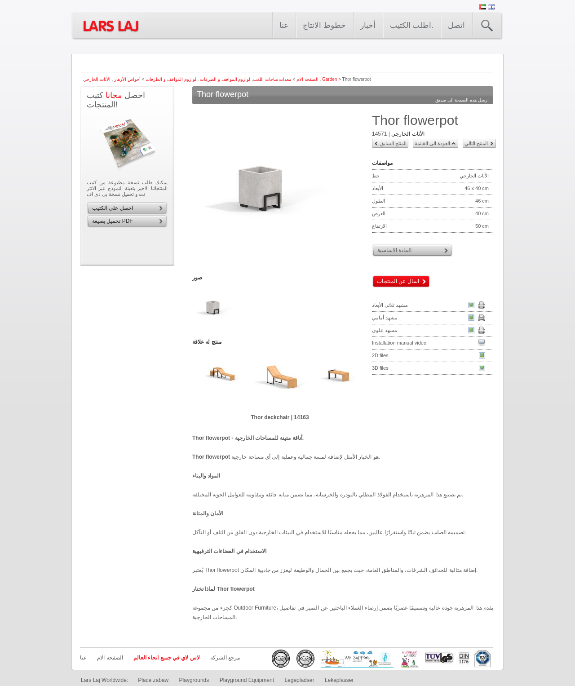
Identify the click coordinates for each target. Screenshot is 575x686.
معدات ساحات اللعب (272, 79)
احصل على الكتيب (112, 208)
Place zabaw (153, 680)
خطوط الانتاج (324, 25)
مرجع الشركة (225, 658)
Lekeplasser (339, 680)
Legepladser (299, 680)
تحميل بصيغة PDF (112, 221)
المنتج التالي (476, 143)
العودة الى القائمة (432, 143)
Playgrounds (194, 680)
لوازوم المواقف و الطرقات (224, 79)
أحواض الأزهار (127, 79)
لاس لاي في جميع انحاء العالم (166, 658)
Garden (329, 79)
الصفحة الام (307, 79)
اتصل (456, 25)
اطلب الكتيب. (411, 25)
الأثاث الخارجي (407, 134)
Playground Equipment (247, 680)
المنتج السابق (393, 143)
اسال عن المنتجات (398, 281)
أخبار (368, 25)
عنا (283, 25)
